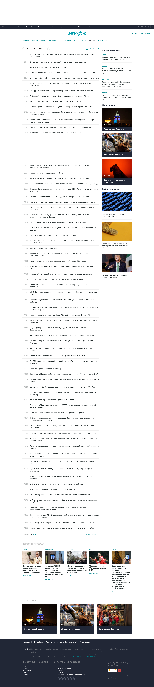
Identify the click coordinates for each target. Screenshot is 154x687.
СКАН (60, 670)
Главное (25, 40)
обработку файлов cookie (107, 654)
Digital (84, 40)
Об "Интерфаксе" (21, 27)
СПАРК (25, 668)
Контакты (26, 642)
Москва (76, 40)
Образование (82, 27)
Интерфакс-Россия (44, 27)
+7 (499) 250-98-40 (76, 657)
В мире (42, 40)
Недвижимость (71, 27)
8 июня (86, 534)
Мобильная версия (7, 27)
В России (34, 40)
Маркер (25, 674)
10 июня (95, 534)
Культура (68, 40)
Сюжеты (100, 40)
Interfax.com (32, 27)
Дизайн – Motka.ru (113, 679)
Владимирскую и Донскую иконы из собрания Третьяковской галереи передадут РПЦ (121, 577)
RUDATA (60, 672)
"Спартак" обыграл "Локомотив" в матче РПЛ (97, 568)
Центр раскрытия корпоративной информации (71, 674)
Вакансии (60, 642)
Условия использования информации (118, 675)
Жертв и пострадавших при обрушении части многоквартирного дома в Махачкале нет (77, 569)
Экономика (51, 40)
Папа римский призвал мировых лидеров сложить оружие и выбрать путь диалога (31, 569)
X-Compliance (27, 670)
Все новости (26, 575)
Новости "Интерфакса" (64, 668)
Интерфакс (77, 33)
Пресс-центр (50, 642)
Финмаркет (55, 27)
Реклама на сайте (71, 642)
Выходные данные (113, 677)
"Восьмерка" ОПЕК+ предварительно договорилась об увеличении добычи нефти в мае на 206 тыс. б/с (54, 571)
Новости (91, 40)
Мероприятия (93, 27)
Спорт (60, 40)
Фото (107, 40)
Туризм (62, 27)
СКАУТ (25, 672)
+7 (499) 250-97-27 (90, 657)
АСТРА (25, 676)
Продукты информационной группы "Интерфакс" (52, 661)
